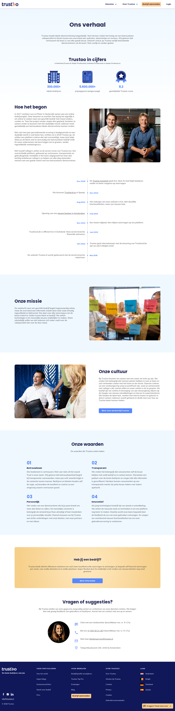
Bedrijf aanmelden (151, 4)
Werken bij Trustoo (113, 679)
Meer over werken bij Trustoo (115, 410)
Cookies (109, 695)
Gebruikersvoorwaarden (115, 700)
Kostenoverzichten (44, 684)
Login (168, 4)
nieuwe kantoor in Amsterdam (71, 213)
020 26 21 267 (97, 630)
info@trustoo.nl (8, 699)
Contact (109, 684)
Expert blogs (41, 679)
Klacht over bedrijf (44, 690)
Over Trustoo (130, 4)
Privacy (108, 690)
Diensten (111, 4)
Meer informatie (87, 581)
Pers (38, 695)
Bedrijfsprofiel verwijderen (81, 674)
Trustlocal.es (70, 192)
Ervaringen (75, 684)
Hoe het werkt (42, 674)
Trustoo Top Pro (77, 679)
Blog (73, 690)
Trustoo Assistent (101, 181)
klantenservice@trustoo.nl (101, 639)
